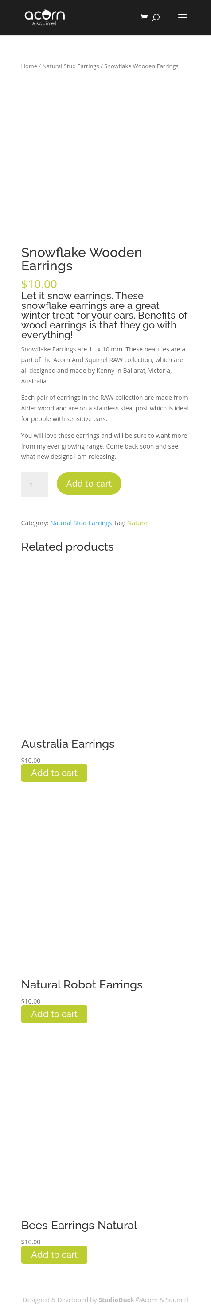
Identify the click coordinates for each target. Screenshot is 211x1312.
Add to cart (89, 483)
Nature (137, 523)
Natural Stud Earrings (70, 66)
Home (29, 66)
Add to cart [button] (54, 773)
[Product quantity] (34, 484)
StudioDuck (117, 1300)
